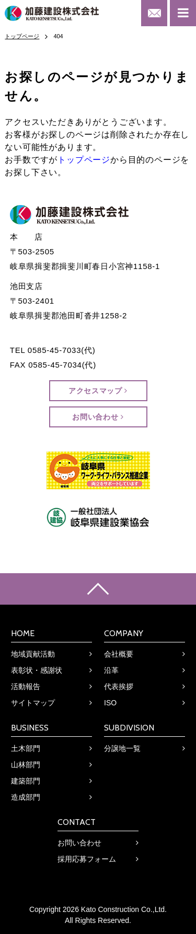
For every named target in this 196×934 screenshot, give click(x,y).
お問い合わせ (98, 417)
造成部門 (25, 797)
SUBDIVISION (129, 728)
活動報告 (25, 686)
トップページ (83, 159)
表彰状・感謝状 (36, 670)
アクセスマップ (98, 391)
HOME (22, 633)
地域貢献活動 (33, 654)
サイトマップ (33, 703)
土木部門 (25, 748)
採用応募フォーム (86, 859)
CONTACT (76, 822)
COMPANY (123, 633)
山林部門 (25, 764)
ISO (110, 703)
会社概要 (118, 654)
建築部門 (25, 781)
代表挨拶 (118, 686)
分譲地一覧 (122, 748)
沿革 (111, 670)
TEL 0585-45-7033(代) (53, 350)
